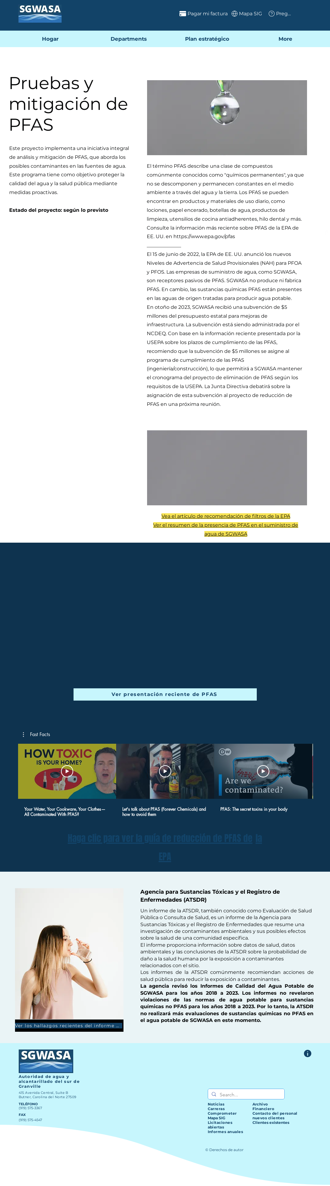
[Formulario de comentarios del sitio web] (308, 1053)
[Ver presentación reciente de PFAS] (165, 694)
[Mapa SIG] (246, 13)
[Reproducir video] (67, 771)
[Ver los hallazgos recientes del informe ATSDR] (69, 1026)
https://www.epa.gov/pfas (204, 236)
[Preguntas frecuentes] (279, 13)
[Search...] (245, 1095)
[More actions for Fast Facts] (36, 734)
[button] (36, 734)
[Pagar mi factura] (186, 13)
